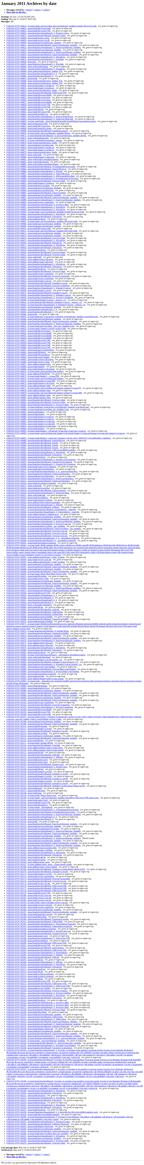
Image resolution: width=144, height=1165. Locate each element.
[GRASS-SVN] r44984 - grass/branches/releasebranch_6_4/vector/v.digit (37, 405)
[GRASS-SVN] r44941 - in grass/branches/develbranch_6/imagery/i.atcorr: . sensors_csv (44, 302)
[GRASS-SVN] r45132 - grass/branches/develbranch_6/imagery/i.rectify (37, 779)
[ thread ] (29, 10)
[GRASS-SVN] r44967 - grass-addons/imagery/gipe (28, 364)
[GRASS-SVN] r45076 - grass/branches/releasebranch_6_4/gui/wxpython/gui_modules (43, 640)
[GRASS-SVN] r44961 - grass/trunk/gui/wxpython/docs (30, 350)
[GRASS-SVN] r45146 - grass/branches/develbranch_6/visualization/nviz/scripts (41, 812)
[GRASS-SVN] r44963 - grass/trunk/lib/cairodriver (28, 355)
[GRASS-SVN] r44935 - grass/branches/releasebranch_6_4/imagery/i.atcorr (39, 288)
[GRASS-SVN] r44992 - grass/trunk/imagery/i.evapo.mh (30, 424)
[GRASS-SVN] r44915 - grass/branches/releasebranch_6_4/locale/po (36, 240)
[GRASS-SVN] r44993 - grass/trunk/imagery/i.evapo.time (31, 426)
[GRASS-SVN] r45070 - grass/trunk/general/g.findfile (29, 621)
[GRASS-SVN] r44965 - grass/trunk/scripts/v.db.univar (30, 359)
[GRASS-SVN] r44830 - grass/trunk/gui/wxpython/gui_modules (34, 43)
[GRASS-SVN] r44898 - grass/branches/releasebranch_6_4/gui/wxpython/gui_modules (43, 200)
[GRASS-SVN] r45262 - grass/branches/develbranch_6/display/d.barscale (38, 1124)
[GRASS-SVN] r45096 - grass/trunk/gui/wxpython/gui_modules (34, 690)
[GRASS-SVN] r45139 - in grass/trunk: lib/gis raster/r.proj (31, 795)
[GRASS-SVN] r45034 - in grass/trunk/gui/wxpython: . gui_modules (35, 526)
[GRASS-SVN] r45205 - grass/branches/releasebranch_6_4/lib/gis (34, 955)
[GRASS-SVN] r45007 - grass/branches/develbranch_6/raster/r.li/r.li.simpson (39, 462)
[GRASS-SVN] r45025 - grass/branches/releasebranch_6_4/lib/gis (34, 505)
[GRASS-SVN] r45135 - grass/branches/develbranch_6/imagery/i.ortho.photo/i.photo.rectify (46, 786)
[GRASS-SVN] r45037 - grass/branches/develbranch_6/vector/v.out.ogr (37, 533)
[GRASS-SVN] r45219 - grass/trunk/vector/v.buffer (28, 988)
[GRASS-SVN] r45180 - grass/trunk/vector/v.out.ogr (29, 895)
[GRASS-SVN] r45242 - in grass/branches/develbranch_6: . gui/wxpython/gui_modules (44, 1043)
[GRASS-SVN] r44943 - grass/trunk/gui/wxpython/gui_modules (34, 307)
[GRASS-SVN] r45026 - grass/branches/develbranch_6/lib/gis (33, 507)
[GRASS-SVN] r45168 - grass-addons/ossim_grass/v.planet (32, 867)
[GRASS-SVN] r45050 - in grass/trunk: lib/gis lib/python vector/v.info (36, 574)
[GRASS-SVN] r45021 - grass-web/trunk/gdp (26, 495)
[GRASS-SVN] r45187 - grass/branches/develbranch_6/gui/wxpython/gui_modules (42, 912)
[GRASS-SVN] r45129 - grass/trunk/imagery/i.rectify (29, 771)
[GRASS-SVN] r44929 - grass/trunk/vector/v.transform (30, 274)
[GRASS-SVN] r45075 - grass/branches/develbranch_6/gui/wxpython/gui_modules (42, 638)
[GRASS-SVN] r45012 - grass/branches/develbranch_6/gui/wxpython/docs (38, 474)
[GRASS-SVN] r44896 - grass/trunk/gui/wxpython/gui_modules (34, 195)
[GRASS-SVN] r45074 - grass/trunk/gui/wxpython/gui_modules (34, 636)
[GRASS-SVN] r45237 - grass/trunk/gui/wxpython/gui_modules (34, 1031)
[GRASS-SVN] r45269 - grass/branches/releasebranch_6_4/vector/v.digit (37, 1141)
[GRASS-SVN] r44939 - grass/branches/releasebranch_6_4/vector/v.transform (40, 297)
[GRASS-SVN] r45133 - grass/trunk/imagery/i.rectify (29, 781)
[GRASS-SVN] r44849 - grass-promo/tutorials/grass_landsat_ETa (34, 83)
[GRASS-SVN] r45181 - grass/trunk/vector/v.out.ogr (29, 898)
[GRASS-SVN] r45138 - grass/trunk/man (24, 793)
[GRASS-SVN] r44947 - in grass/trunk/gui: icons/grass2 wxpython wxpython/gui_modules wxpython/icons (52, 316)
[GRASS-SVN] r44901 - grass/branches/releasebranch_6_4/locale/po (36, 207)
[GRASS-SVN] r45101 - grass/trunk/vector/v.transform (30, 702)
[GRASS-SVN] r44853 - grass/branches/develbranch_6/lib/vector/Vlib (36, 93)
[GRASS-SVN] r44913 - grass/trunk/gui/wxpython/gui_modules (34, 235)
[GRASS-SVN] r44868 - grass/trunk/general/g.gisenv (29, 128)
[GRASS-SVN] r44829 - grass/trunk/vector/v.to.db (28, 40)
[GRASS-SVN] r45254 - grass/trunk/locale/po (26, 1102)
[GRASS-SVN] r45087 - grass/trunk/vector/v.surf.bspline (31, 667)
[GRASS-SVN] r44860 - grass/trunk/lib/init (25, 109)
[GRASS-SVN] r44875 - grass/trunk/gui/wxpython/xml (30, 145)
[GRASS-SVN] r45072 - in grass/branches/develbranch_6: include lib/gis (37, 631)
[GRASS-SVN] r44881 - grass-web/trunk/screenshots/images (32, 159)
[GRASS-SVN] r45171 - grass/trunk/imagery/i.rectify (29, 874)
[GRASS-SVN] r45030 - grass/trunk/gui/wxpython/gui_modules (34, 517)
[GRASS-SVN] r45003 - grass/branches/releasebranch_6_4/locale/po (36, 452)
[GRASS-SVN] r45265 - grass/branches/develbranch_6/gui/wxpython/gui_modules (42, 1131)
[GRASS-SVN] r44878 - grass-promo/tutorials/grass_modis (32, 152)
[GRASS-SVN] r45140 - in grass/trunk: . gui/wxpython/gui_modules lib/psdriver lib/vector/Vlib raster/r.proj (52, 798)
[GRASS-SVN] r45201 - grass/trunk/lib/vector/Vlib (28, 945)
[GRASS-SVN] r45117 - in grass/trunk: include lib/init (29, 743)
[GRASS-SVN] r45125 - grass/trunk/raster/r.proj (27, 762)
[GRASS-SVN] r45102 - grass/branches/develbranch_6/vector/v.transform (38, 705)
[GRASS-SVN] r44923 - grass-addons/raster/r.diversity (30, 259)
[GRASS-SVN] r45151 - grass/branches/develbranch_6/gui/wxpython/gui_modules (42, 824)
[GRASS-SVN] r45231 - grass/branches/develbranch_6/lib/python (34, 1017)
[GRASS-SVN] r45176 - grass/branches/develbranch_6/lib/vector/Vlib (36, 886)
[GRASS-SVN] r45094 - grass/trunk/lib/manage (27, 686)
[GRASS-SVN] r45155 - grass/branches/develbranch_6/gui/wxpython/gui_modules (42, 833)
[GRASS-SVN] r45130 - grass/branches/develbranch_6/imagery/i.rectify (37, 774)
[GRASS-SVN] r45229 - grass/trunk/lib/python (26, 1012)
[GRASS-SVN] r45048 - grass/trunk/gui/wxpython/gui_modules (34, 569)
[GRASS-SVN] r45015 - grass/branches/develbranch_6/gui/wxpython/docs (38, 481)
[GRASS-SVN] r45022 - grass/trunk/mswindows (27, 497)
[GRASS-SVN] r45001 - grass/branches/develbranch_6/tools (32, 447)
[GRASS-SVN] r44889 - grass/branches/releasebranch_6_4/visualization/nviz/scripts (42, 178)
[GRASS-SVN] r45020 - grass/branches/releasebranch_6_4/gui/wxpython (38, 493)
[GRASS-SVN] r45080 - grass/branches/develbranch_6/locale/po (34, 650)
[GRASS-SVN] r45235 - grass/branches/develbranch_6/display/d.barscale (38, 1026)
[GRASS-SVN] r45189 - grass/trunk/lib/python (26, 917)
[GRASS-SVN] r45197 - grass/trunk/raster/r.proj (27, 936)
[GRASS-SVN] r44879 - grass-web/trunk (24, 154)
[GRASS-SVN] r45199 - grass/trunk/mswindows (27, 941)
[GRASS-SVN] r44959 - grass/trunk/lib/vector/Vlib (28, 345)
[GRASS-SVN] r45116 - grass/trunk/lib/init (25, 740)
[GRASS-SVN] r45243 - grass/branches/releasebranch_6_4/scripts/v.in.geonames (41, 1045)
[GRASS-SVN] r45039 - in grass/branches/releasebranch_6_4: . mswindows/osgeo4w (43, 538)
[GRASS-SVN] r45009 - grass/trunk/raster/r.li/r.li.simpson (31, 467)
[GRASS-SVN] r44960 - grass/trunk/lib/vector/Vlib (28, 347)
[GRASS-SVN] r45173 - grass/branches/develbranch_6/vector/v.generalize (38, 879)
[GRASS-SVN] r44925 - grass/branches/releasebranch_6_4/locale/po (36, 264)
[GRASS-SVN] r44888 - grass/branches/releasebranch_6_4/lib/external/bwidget (40, 176)
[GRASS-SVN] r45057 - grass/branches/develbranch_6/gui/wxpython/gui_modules (42, 590)
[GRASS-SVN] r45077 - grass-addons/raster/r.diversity (30, 643)
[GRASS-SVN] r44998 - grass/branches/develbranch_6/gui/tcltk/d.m (35, 440)
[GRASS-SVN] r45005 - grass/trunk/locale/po (26, 457)
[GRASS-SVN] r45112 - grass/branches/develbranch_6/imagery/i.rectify (37, 731)
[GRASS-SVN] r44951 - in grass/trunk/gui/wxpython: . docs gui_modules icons (40, 326)
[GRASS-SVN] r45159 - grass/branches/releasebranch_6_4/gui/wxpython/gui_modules (43, 845)
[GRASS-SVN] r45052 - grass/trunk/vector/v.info (27, 578)
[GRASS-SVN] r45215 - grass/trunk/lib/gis (25, 979)
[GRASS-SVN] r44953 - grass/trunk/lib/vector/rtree (28, 331)
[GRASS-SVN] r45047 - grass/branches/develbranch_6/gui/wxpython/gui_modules (42, 567)
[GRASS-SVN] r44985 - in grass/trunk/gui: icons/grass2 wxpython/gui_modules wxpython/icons (48, 407)
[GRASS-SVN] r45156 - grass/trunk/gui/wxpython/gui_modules (34, 836)
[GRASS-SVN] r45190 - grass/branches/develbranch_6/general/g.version (37, 919)
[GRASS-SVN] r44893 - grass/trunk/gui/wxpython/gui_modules (34, 188)
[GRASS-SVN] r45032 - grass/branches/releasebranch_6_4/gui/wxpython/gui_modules (43, 521)
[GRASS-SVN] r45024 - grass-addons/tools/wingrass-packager (33, 502)
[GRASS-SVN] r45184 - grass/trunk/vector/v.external (29, 905)
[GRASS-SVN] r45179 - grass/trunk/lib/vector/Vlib (28, 893)
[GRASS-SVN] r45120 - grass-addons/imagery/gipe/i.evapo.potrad (35, 750)
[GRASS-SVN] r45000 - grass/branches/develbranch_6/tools (32, 445)
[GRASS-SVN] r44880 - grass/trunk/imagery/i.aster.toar (30, 157)
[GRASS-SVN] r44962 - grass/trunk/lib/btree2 (26, 352)
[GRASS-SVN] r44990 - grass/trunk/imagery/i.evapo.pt (30, 419)
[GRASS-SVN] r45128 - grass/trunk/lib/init (25, 769)
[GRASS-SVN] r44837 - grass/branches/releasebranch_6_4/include (35, 59)
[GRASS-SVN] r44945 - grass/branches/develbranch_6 (30, 312)
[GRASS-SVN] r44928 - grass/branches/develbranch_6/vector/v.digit (36, 271)
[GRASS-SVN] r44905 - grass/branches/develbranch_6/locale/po (34, 216)
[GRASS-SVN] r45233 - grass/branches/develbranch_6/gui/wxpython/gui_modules (42, 1021)
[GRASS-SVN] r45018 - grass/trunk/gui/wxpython (28, 488)
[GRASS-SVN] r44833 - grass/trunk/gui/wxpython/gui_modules (34, 50)
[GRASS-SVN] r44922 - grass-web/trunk (24, 257)
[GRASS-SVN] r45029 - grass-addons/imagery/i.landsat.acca (32, 514)
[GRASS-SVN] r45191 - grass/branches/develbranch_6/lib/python (34, 921)
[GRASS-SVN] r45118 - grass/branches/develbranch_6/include (33, 745)
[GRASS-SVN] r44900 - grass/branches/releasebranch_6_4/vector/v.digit (37, 205)
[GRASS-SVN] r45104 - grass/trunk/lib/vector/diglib (29, 709)
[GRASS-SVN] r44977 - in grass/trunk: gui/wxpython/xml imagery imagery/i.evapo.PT (43, 388)
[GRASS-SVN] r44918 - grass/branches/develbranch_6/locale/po (34, 247)
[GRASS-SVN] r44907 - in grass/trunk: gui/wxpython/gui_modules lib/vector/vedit (42, 221)
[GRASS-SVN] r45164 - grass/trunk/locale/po (26, 857)
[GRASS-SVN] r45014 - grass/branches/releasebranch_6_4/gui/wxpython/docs (40, 478)
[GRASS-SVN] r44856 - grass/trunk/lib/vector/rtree (28, 100)
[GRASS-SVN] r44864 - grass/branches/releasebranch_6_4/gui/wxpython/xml (40, 119)
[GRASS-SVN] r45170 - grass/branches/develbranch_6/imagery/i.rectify (37, 871)
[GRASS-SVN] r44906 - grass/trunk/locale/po (26, 219)
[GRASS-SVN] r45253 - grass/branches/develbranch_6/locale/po (34, 1100)
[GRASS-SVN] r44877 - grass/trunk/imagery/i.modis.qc (30, 150)
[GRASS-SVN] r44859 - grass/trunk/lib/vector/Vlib (28, 107)
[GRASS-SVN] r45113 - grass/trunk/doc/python (27, 733)
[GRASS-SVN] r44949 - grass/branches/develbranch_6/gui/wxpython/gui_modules (42, 321)
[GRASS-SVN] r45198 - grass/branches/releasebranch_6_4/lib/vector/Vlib (38, 938)
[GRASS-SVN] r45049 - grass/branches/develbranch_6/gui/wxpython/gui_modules (42, 571)
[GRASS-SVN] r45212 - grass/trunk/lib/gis (25, 971)
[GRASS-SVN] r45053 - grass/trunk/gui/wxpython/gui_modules (34, 581)
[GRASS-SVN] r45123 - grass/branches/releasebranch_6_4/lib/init (35, 757)
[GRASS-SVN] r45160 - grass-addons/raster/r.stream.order (31, 848)
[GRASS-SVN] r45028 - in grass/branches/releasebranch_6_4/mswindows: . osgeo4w (43, 512)
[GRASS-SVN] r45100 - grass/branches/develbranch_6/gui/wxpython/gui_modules (42, 700)
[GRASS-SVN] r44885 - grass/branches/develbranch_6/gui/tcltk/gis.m (36, 169)
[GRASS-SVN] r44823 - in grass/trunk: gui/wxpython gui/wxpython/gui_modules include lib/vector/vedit (51, 26)
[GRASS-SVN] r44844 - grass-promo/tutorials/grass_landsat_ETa (34, 71)
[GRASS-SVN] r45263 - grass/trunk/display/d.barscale (30, 1126)
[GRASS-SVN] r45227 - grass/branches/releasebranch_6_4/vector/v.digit (37, 1007)
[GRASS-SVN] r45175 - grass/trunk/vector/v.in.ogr (28, 883)
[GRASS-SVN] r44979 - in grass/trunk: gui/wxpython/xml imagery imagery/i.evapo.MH (44, 393)
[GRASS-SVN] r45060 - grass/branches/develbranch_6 (30, 598)
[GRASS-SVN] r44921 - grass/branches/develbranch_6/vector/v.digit (36, 255)
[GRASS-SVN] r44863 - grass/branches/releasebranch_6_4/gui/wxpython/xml (40, 116)
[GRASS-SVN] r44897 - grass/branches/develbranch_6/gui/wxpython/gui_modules (42, 197)
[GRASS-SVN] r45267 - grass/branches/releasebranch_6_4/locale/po (36, 1136)
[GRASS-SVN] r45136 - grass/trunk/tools (24, 788)
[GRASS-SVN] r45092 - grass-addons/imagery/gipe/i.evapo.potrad (35, 679)
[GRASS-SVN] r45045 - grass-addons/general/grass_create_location (35, 562)
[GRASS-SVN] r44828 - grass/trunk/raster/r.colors (28, 38)
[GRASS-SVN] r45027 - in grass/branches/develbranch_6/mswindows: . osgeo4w (41, 509)
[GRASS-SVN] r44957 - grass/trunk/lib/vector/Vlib (28, 340)
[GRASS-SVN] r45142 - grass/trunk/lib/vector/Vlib (28, 802)
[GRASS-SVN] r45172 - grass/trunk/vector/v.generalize (30, 876)
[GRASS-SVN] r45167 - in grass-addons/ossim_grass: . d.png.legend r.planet (39, 864)
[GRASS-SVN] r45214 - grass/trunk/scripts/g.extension (30, 976)
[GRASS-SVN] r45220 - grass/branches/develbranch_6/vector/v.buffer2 (37, 991)
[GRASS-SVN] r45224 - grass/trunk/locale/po (26, 1000)
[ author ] (46, 10)
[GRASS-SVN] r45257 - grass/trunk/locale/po (26, 1110)
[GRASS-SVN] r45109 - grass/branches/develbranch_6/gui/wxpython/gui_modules (42, 724)
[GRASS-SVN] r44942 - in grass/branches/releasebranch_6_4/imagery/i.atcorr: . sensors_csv (46, 305)
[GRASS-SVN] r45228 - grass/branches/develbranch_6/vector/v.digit (36, 1010)
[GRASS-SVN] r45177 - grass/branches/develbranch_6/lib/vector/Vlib (36, 888)
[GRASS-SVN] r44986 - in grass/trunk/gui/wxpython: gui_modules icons (37, 409)
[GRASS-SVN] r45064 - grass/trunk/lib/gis (25, 607)
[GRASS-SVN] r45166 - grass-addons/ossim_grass (28, 862)
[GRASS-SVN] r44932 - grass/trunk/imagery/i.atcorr (29, 281)
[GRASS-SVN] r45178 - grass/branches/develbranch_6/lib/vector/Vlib (36, 890)
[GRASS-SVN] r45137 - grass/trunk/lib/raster (26, 790)
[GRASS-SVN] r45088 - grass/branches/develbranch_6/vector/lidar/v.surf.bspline (41, 669)
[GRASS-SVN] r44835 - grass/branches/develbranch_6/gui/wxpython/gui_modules (42, 54)
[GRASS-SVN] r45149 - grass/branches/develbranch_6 (30, 819)
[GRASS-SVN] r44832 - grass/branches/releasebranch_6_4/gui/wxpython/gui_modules (43, 47)
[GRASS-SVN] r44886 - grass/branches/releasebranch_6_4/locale (34, 171)
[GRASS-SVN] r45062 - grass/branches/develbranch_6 (30, 602)
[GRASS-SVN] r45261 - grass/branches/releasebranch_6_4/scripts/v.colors (38, 1122)
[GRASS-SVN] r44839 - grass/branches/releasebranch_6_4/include (35, 64)
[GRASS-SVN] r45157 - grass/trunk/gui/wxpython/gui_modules (34, 840)
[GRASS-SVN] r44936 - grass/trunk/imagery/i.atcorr (29, 290)
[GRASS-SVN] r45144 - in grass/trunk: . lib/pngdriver (29, 807)
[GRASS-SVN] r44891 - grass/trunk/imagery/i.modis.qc (30, 183)
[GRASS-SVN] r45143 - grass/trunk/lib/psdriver (27, 805)
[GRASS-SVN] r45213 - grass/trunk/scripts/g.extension (30, 974)
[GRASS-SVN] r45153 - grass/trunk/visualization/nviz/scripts (33, 829)
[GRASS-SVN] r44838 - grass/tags (21, 62)
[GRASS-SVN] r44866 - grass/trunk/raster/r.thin (27, 124)
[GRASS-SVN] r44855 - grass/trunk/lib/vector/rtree (28, 97)
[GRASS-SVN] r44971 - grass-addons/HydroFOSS (28, 374)
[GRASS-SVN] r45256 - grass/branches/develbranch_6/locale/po (34, 1107)
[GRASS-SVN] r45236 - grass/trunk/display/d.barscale (30, 1029)
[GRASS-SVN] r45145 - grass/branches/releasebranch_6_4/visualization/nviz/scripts (42, 810)
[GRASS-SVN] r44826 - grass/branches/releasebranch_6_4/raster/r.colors (38, 33)
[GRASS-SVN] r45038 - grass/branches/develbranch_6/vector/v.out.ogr (37, 536)
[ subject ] (37, 10)
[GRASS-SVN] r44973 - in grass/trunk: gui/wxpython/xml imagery (35, 378)
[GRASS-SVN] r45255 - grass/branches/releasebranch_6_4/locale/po (36, 1105)
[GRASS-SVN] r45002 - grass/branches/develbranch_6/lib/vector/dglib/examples (41, 450)
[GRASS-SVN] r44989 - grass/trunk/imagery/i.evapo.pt (30, 417)
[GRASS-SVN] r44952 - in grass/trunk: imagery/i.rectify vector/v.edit (36, 328)
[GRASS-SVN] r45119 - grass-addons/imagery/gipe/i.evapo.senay (34, 748)
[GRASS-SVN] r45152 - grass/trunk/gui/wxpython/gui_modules (34, 826)
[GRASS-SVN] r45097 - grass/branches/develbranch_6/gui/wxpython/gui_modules (42, 693)
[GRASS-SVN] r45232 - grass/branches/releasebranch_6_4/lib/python (36, 1019)
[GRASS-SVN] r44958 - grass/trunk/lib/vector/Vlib (28, 343)
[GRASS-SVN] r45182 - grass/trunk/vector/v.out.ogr (29, 900)
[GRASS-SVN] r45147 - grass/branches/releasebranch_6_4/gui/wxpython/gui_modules (43, 814)
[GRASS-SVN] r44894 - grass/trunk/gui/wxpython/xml (30, 190)
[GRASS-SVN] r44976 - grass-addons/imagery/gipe (28, 386)
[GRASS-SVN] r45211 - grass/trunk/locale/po (26, 969)
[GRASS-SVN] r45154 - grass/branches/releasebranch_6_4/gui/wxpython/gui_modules (43, 831)
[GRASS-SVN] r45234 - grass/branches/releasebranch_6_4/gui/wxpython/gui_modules (43, 1024)
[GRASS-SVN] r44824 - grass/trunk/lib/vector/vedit (28, 28)
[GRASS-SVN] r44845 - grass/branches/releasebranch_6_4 (31, 74)
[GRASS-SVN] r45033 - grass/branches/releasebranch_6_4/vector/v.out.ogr (38, 524)
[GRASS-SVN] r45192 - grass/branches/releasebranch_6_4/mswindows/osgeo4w (41, 924)
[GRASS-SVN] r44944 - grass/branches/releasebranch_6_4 (31, 309)
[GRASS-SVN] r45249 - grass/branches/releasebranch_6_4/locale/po (36, 1091)
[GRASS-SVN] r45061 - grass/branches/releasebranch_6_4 (31, 600)
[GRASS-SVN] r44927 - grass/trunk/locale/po (26, 269)
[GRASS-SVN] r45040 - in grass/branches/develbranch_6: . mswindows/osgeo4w (41, 540)
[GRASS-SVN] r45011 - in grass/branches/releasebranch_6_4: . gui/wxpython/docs (42, 471)
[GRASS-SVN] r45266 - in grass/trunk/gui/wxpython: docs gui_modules (37, 1133)
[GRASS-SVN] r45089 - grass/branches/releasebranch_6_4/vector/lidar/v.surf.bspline (43, 671)
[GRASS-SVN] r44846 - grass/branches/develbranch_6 (30, 76)
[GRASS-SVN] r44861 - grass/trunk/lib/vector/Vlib (28, 112)
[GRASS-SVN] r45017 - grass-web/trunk (24, 486)
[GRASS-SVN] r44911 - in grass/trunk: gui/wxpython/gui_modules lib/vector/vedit (42, 231)
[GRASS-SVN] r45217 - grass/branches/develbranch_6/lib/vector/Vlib (36, 983)
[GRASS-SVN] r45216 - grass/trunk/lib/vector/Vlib (28, 981)
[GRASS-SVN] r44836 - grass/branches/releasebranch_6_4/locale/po (36, 57)
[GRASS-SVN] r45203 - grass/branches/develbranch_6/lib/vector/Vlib (36, 950)
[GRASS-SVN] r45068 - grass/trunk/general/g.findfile (29, 617)
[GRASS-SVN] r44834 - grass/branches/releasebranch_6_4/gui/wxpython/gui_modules (43, 52)
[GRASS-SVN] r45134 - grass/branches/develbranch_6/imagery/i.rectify (37, 783)
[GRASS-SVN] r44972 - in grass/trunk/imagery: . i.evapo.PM (32, 376)
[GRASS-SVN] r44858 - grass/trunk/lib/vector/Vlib (28, 104)
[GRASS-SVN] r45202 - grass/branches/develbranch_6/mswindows (35, 948)
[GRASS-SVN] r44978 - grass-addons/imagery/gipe (28, 390)
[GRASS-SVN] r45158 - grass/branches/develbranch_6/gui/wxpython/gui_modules (42, 843)
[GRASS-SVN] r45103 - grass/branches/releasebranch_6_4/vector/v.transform (40, 707)
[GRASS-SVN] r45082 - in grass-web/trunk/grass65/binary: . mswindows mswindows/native (46, 655)
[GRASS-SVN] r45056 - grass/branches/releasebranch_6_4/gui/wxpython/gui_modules (43, 588)
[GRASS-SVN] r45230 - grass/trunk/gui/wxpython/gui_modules (34, 1014)
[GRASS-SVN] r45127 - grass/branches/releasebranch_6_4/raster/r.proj (37, 767)
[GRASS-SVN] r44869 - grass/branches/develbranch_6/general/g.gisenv (37, 131)
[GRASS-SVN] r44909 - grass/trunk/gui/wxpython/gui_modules (34, 226)
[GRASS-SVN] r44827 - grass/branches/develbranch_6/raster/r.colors (36, 35)
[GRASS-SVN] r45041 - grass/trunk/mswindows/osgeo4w (31, 543)
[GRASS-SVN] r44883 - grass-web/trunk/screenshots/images (32, 164)
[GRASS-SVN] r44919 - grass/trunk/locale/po (26, 250)
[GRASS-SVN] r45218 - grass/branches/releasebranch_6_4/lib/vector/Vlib (38, 986)
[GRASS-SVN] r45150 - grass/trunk (22, 821)
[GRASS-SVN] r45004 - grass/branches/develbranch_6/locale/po (34, 455)
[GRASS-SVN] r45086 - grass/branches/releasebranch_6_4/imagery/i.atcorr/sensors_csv (44, 664)
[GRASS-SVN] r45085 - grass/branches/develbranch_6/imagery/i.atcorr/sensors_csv (42, 662)
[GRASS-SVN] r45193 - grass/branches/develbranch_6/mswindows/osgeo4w (39, 926)
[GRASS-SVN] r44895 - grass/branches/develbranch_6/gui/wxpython (36, 193)
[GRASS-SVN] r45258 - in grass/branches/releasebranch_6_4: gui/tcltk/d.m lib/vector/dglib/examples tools (52, 1112)
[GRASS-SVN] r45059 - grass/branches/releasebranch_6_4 (31, 595)
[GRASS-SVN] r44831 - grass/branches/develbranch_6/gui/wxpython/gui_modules (42, 45)
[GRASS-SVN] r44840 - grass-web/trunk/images (27, 66)
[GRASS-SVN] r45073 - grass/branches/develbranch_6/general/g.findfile (37, 633)
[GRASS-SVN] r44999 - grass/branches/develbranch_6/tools (32, 443)
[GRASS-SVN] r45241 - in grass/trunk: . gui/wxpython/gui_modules (35, 1041)
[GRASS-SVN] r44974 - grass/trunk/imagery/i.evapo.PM (31, 381)
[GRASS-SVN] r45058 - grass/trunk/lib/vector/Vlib (28, 593)
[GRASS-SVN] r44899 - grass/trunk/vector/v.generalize (30, 202)
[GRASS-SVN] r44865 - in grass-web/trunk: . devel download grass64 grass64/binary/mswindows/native (51, 121)
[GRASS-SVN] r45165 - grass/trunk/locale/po (26, 860)
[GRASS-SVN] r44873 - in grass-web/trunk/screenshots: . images (34, 140)
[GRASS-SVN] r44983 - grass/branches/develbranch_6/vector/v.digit (36, 402)
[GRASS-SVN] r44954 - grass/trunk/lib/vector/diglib (29, 333)
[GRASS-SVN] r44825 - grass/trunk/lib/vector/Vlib (28, 31)
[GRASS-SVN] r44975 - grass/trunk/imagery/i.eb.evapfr (30, 383)
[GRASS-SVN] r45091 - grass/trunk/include (25, 676)
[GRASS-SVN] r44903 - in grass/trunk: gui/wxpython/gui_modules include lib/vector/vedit (45, 212)
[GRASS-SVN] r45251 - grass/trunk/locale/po (26, 1095)
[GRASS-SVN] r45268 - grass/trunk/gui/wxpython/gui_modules (34, 1138)
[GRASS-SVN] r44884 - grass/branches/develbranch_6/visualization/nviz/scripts (41, 166)
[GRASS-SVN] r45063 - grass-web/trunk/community (29, 605)
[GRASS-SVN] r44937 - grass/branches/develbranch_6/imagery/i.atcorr (37, 293)
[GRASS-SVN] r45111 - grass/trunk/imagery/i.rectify (29, 729)
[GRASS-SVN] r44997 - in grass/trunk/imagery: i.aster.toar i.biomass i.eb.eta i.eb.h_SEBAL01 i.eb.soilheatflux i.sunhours (58, 438)
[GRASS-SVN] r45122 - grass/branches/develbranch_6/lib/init (33, 755)
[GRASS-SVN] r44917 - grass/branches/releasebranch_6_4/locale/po (36, 245)
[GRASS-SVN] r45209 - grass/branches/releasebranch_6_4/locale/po (36, 964)
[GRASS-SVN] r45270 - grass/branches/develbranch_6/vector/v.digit (36, 1143)
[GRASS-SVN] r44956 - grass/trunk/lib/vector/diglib (29, 338)
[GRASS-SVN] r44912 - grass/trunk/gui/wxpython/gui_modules (34, 233)
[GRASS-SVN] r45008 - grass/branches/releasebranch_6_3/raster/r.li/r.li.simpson (41, 464)
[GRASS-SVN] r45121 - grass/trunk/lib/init (25, 752)
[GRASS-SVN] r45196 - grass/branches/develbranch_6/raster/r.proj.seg (37, 933)
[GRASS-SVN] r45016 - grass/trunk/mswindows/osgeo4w (31, 483)
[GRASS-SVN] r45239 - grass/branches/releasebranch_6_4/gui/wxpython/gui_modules (43, 1036)
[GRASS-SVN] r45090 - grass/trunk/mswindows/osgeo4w (31, 674)
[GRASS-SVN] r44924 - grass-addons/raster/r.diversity (30, 262)
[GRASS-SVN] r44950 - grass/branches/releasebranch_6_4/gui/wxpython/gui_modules (43, 324)
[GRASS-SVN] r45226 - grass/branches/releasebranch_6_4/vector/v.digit (37, 1005)
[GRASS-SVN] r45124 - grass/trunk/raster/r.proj (27, 759)
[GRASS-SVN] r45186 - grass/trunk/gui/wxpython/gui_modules (34, 910)
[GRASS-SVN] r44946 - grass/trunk (22, 314)
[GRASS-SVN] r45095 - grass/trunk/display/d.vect (28, 688)
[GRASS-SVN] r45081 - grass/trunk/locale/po (26, 652)
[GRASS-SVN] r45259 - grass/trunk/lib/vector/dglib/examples (33, 1114)
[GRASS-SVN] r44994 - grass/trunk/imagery (25, 428)
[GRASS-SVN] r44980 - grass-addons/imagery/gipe (28, 395)
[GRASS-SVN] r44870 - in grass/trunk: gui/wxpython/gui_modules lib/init (38, 133)
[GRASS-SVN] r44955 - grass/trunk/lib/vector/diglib (29, 336)
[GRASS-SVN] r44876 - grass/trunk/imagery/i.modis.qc (30, 147)
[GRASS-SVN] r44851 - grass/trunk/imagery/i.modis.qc (30, 88)
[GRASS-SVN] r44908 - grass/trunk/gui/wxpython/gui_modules (34, 224)
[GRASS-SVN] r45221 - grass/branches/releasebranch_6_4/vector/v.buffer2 (38, 993)
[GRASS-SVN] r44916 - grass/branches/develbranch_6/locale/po (34, 243)
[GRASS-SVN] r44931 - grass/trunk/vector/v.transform (30, 278)
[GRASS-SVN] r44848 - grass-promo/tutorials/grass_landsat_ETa (34, 81)
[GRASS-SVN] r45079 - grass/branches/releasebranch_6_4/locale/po (36, 648)
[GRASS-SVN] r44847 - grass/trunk (22, 78)
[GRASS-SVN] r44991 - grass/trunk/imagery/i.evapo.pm (30, 421)
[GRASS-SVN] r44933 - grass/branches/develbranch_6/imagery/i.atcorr (37, 283)
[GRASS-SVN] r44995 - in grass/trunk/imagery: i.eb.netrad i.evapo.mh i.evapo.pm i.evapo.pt (46, 431)
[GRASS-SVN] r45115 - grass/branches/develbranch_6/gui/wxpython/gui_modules (42, 738)
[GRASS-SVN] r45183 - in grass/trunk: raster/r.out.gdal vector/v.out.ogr (37, 902)
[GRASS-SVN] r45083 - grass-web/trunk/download (28, 657)
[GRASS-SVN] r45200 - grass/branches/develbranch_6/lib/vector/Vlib (36, 943)
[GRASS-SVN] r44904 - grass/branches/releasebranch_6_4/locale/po (36, 214)
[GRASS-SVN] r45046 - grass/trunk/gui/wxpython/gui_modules (34, 564)
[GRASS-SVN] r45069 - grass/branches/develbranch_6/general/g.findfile (37, 619)
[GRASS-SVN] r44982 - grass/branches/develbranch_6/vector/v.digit (36, 400)
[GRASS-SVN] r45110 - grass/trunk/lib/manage (27, 726)
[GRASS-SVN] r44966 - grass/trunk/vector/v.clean (28, 362)
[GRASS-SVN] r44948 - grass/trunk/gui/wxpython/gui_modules (34, 319)
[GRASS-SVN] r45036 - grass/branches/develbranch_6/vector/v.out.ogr (37, 531)
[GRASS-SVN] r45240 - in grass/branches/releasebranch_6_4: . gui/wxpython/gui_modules (45, 1038)
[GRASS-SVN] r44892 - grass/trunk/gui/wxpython (28, 185)
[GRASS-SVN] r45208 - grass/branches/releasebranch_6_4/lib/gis (34, 962)
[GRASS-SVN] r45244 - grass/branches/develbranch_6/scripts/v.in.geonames (39, 1048)
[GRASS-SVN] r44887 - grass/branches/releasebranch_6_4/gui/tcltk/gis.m (38, 174)
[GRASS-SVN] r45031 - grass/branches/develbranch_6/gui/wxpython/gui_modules (42, 519)
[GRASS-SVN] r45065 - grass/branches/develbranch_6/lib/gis (33, 609)
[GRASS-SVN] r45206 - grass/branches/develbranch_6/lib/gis (33, 957)
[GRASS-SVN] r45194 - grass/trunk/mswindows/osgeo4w (31, 929)
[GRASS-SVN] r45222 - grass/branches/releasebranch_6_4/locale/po (36, 995)
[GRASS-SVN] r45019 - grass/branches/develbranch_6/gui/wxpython (36, 490)
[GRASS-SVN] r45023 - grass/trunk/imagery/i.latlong (29, 500)
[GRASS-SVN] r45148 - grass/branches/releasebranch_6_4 (31, 817)
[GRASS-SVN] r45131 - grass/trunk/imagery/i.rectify (29, 776)
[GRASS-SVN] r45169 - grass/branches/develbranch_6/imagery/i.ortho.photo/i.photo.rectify (46, 869)
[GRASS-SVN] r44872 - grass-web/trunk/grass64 (27, 138)
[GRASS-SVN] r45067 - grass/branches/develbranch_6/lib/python (34, 614)
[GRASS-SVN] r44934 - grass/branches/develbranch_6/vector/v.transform (38, 286)
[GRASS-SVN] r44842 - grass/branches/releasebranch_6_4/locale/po (36, 69)
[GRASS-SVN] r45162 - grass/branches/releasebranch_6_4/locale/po (36, 852)
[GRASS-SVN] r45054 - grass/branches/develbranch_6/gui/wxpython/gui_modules (42, 583)
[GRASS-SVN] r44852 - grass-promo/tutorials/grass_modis (32, 90)
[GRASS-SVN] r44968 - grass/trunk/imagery (25, 366)
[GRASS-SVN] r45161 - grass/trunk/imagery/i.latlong (29, 850)
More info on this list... (16, 12)
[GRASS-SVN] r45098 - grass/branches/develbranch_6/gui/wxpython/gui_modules (42, 695)
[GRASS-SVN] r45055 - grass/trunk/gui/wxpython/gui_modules (34, 586)
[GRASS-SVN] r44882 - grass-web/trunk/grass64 (27, 162)
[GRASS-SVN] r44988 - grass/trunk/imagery (25, 414)
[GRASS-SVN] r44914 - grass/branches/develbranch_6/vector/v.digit (36, 238)
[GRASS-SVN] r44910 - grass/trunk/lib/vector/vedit (28, 228)
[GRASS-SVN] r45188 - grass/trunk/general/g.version (29, 914)
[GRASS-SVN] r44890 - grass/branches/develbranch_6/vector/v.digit (36, 181)
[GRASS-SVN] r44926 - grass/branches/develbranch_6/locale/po (34, 266)
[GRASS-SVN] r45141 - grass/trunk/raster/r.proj (27, 800)
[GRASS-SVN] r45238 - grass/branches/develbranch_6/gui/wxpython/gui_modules (42, 1033)
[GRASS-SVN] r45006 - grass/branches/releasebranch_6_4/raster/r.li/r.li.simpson (41, 459)
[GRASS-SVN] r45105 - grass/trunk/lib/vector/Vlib (28, 712)
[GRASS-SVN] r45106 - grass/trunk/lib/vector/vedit (28, 714)
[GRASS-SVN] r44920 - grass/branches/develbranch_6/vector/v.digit (36, 252)
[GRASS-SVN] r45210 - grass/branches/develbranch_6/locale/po (34, 967)
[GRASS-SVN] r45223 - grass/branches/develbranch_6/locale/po (34, 998)
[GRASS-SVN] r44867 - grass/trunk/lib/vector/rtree (28, 126)
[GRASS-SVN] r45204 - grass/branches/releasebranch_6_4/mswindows (37, 952)
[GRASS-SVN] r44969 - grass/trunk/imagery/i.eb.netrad (30, 369)
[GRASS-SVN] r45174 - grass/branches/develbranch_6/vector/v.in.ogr (36, 881)
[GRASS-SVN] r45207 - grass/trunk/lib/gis (25, 960)
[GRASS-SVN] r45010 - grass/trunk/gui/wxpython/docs (30, 469)
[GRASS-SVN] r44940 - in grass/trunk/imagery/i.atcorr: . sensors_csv (36, 300)
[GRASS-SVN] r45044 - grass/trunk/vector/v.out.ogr (29, 559)
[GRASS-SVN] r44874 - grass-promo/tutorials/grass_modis (32, 143)
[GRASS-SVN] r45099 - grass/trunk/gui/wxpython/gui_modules (34, 698)
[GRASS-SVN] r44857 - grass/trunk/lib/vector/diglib (29, 102)
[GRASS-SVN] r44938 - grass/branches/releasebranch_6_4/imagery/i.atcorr (39, 295)
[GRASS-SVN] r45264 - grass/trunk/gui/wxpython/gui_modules (34, 1129)
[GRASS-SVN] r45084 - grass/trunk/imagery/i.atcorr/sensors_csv (34, 659)
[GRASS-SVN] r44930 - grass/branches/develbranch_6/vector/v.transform (38, 276)
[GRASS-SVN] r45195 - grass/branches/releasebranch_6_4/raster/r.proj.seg (38, 931)
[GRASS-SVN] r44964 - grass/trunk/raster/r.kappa (28, 357)
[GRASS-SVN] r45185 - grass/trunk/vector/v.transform (30, 907)
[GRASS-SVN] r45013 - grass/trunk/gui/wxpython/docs (30, 476)
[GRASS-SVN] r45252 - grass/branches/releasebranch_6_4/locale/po (36, 1098)
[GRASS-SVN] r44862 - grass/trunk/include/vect (27, 114)
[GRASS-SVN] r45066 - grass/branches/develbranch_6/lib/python (34, 612)
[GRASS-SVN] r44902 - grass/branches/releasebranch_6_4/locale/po (36, 209)
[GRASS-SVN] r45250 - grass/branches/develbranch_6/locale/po (34, 1093)
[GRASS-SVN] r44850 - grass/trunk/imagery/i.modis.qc (30, 85)
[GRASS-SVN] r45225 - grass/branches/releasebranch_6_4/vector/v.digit (37, 1002)
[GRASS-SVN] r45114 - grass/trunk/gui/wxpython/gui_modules (34, 736)
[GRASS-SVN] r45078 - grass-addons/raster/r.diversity (30, 645)
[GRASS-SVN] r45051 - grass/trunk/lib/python (26, 576)
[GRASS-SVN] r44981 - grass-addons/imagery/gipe (28, 397)
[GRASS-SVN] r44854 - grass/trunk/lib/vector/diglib (29, 95)
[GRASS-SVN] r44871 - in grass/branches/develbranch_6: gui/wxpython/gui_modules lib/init (46, 135)
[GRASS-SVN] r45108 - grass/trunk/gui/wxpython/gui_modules (34, 721)
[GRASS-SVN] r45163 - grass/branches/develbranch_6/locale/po (34, 855)
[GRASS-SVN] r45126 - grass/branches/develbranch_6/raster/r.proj (35, 764)
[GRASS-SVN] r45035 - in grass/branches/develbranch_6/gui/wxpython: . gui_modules (44, 528)
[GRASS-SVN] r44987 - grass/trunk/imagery (25, 412)
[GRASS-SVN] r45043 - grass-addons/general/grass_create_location (35, 557)
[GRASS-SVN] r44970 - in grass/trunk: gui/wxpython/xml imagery (35, 371)
